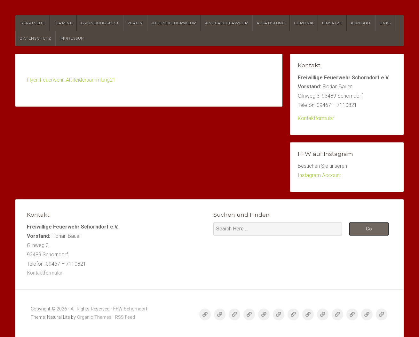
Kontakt (361, 22)
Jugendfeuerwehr (173, 22)
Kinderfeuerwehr (226, 22)
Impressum (72, 38)
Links (385, 22)
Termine (63, 22)
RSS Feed (125, 317)
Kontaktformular (316, 118)
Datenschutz (35, 38)
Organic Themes (94, 317)
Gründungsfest (100, 22)
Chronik (304, 22)
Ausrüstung (271, 22)
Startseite (32, 22)
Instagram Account (319, 175)
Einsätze (332, 22)
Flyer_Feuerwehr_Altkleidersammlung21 (71, 80)
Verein (135, 22)
